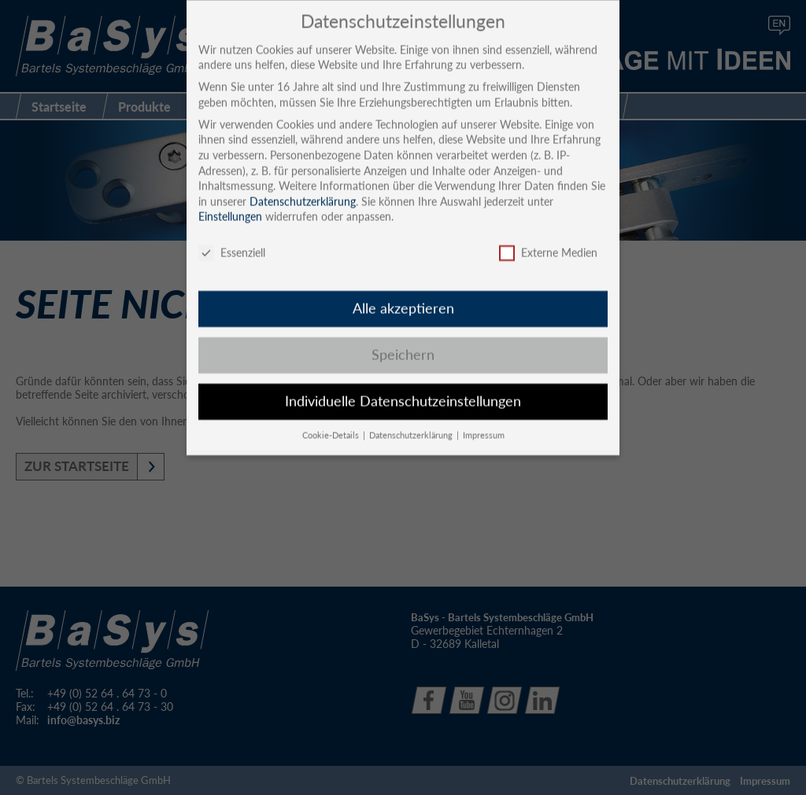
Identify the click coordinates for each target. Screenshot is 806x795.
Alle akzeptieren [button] (403, 293)
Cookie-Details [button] (331, 420)
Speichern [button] (403, 339)
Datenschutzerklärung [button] (412, 420)
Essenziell (231, 237)
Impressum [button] (484, 420)
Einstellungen (230, 201)
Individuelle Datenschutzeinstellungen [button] (403, 385)
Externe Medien (548, 237)
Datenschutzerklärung (303, 186)
